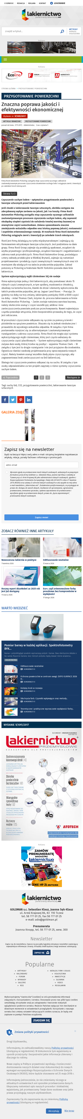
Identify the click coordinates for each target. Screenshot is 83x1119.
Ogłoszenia (60, 974)
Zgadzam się (42, 1021)
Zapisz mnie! (41, 517)
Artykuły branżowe (12, 121)
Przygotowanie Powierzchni (32, 88)
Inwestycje (60, 976)
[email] (41, 465)
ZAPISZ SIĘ (39, 953)
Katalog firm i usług (60, 971)
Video (60, 982)
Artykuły (21, 971)
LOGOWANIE (59, 3)
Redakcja (21, 3)
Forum (22, 976)
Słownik (60, 980)
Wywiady (22, 980)
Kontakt (42, 3)
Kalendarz (22, 974)
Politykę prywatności (62, 1048)
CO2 (20, 385)
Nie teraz (69, 1110)
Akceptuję (53, 1111)
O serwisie (8, 3)
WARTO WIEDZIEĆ (14, 608)
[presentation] (26, 505)
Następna (73, 377)
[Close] (75, 1031)
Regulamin (60, 985)
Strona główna (8, 89)
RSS (22, 985)
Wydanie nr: (14, 116)
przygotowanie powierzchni (37, 385)
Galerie (22, 982)
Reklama (31, 3)
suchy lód (12, 385)
